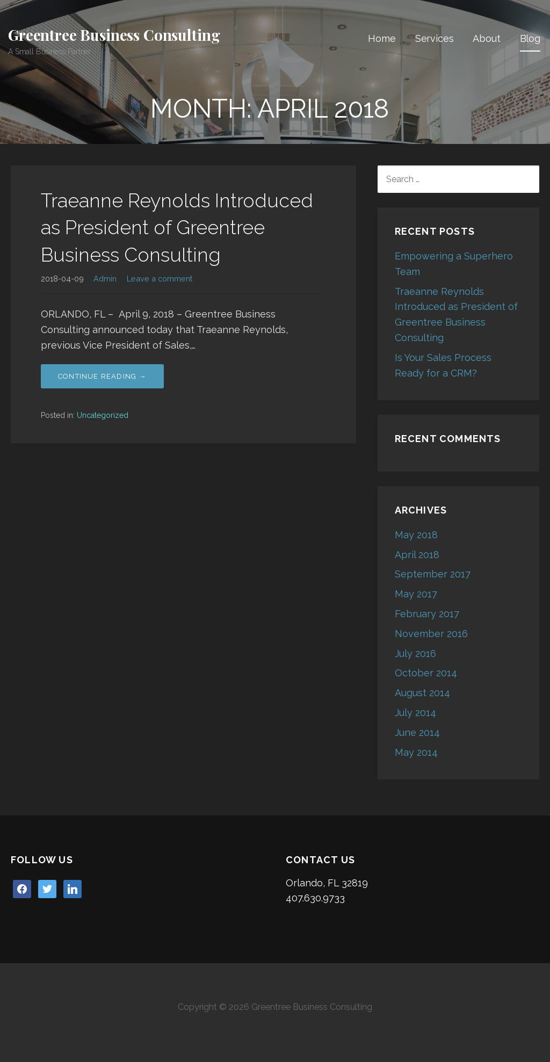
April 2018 (417, 554)
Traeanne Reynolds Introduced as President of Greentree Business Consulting (177, 227)
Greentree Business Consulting (114, 35)
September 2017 (433, 574)
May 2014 (416, 752)
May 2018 (416, 534)
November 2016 (431, 633)
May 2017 (416, 593)
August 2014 (422, 692)
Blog (530, 38)
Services (434, 38)
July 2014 (415, 712)
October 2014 (426, 672)
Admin (105, 278)
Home (381, 38)
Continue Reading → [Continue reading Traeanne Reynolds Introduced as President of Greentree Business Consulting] (102, 376)
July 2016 (415, 653)
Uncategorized (102, 415)
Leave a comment (159, 278)
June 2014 (417, 732)
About (486, 38)
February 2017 (427, 613)
